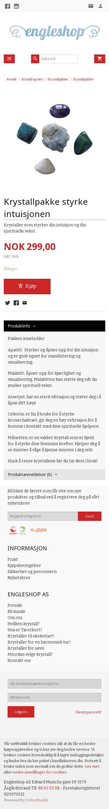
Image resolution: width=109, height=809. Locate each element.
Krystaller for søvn (26, 648)
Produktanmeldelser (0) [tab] (30, 474)
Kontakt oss (19, 660)
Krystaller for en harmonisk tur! (39, 642)
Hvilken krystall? (24, 623)
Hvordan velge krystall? (30, 654)
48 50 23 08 (49, 788)
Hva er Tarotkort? (25, 630)
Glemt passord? (88, 712)
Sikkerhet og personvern (32, 571)
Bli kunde (16, 611)
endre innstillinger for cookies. (40, 772)
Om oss (15, 617)
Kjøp (27, 286)
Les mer (92, 766)
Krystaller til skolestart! (31, 636)
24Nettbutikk (37, 800)
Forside (12, 79)
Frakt (13, 559)
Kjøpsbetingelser (24, 565)
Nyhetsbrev (19, 577)
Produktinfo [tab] (19, 326)
